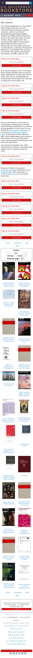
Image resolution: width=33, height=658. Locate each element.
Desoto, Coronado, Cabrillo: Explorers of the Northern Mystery (24, 284)
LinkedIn (25, 653)
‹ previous (17, 243)
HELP (18, 15)
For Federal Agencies (16, 641)
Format (16, 250)
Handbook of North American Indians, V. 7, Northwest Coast (8, 339)
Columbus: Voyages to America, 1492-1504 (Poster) (8, 304)
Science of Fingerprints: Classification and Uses (24, 531)
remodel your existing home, (14, 133)
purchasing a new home (19, 130)
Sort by (10, 256)
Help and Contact (16, 632)
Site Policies (16, 629)
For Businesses (16, 638)
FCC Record (24, 475)
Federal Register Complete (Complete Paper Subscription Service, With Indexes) (9, 477)
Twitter (14, 653)
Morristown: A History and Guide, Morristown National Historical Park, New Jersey (9, 530)
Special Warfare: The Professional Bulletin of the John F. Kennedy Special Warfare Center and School (24, 419)
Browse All (9, 19)
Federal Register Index (24, 445)
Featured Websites (16, 644)
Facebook (11, 653)
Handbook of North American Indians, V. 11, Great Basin (24, 503)
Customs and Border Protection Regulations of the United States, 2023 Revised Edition (24, 586)
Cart (29, 15)
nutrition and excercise (9, 174)
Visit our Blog (16, 651)
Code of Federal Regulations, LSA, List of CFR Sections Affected (8, 451)
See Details (16, 609)
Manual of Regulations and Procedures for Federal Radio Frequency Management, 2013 (8, 366)
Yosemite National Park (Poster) (8, 384)
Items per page (13, 259)
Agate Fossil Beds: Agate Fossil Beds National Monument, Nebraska (24, 393)
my (7, 15)
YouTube (19, 653)
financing (4, 172)
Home (3, 19)
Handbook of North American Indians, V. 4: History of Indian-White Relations (24, 366)
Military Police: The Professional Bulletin (9, 503)
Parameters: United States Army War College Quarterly (8, 585)
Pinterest (22, 653)
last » (17, 246)
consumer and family (9, 170)
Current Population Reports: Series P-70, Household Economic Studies (8, 420)
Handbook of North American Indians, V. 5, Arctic (8, 557)
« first (7, 243)
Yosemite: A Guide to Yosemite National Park (24, 340)
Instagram (16, 653)
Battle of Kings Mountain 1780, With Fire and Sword (24, 313)
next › (27, 243)
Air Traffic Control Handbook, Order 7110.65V (24, 557)
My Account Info (16, 635)
